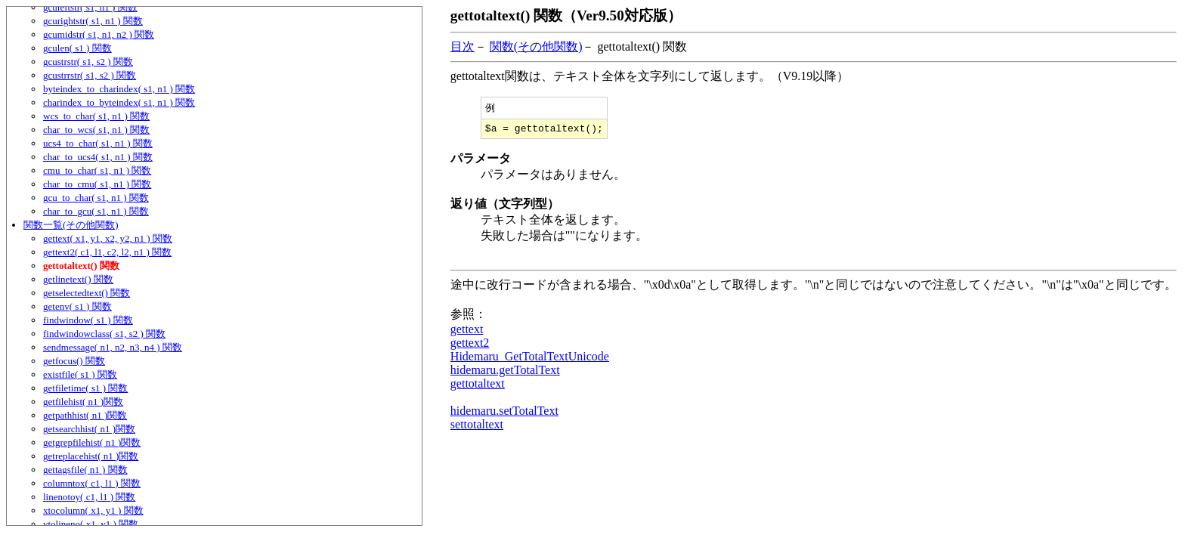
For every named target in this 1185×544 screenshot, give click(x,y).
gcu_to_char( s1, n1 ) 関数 (96, 197)
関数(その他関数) (536, 46)
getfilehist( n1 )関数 (83, 401)
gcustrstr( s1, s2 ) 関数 (88, 61)
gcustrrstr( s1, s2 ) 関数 (89, 75)
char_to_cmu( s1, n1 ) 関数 (97, 184)
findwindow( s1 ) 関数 (88, 320)
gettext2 (470, 345)
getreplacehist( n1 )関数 (90, 456)
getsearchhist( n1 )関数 (89, 428)
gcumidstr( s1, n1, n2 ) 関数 (98, 34)
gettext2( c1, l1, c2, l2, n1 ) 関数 (107, 252)
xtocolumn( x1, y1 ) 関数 (93, 510)
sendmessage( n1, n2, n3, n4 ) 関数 (112, 347)
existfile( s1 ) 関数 (80, 374)
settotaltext (476, 427)
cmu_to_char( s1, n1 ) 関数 (97, 170)
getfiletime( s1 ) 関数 (85, 388)
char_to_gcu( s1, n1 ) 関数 (96, 211)
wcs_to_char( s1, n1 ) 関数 (96, 116)
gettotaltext (477, 386)
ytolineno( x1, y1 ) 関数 (90, 524)
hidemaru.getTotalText (505, 372)
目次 (462, 46)
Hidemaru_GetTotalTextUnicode (529, 359)
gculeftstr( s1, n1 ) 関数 (90, 7)
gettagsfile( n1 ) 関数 (85, 469)
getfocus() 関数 (74, 360)
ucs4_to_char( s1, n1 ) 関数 (98, 143)
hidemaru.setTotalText (504, 413)
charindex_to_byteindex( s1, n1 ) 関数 (119, 102)
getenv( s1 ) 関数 (77, 306)
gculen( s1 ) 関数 (77, 48)
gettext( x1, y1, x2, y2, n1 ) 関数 (107, 238)
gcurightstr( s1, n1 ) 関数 (93, 20)
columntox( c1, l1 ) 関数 (92, 483)
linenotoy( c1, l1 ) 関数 (89, 496)
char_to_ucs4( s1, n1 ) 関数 (98, 156)
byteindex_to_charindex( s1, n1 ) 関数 (119, 88)
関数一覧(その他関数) (71, 224)
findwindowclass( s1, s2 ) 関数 (104, 333)
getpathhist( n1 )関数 (85, 415)
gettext (467, 332)
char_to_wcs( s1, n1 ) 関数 (96, 129)
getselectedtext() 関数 (86, 292)
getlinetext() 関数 (78, 279)
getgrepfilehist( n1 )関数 (92, 442)
